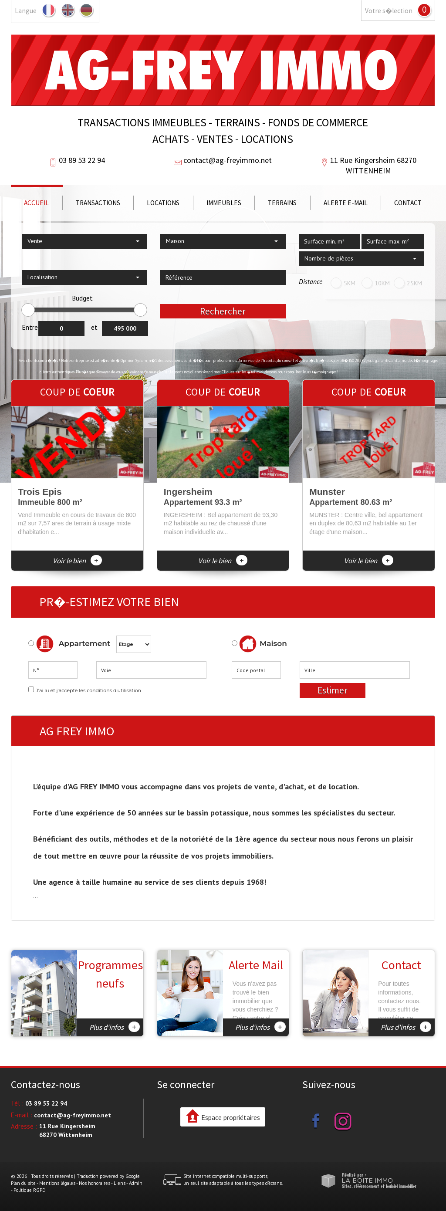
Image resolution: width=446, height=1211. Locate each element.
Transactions (98, 203)
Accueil (36, 203)
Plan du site (23, 1183)
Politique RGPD (30, 1190)
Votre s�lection (388, 11)
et (94, 327)
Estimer (333, 690)
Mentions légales (57, 1183)
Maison (263, 644)
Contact (408, 203)
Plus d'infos (114, 1027)
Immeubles (223, 203)
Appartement (69, 644)
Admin (135, 1183)
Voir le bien (77, 560)
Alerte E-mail (346, 203)
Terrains (282, 203)
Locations (163, 203)
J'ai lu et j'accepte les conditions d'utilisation (88, 690)
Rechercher (223, 311)
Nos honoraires (94, 1183)
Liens (119, 1183)
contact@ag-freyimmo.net (227, 160)
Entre (30, 327)
